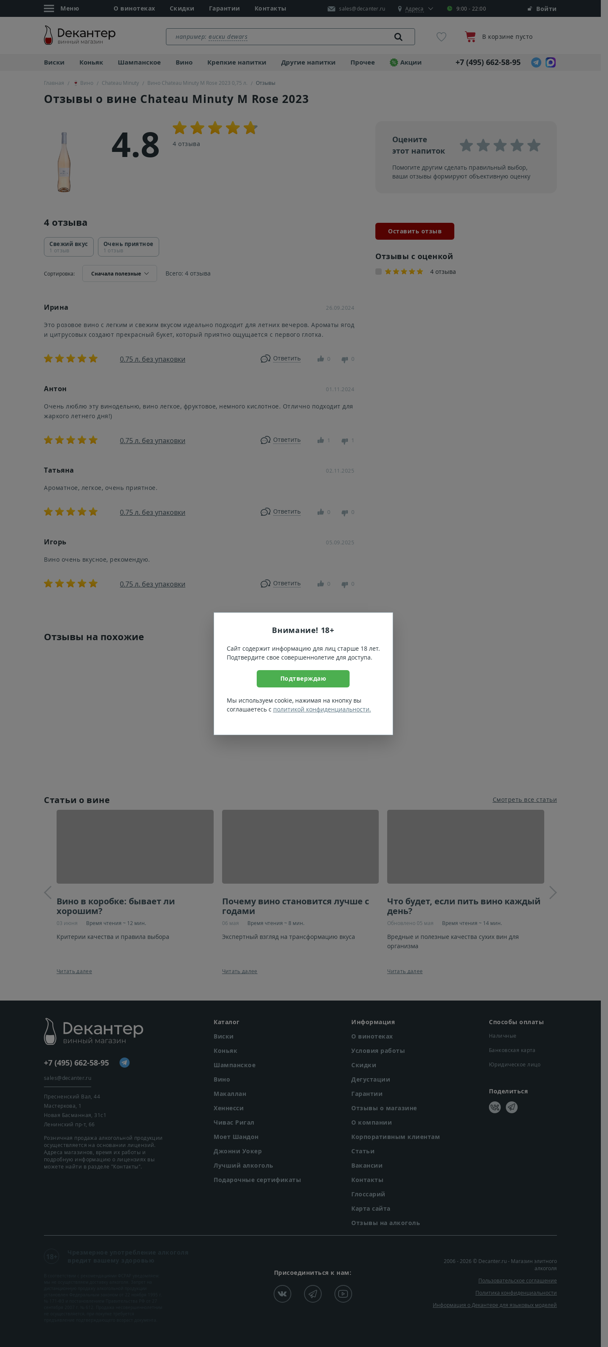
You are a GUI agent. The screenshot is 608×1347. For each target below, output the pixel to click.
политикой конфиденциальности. (322, 709)
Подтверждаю (303, 678)
